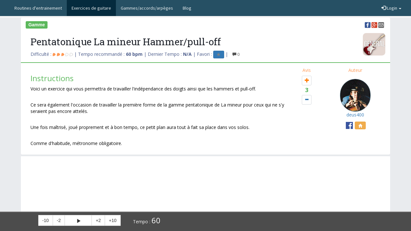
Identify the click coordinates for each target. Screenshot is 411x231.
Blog (187, 8)
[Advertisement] (205, 172)
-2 (59, 220)
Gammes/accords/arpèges (147, 8)
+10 (113, 220)
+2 (98, 220)
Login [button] (391, 8)
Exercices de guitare (91, 8)
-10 (45, 220)
